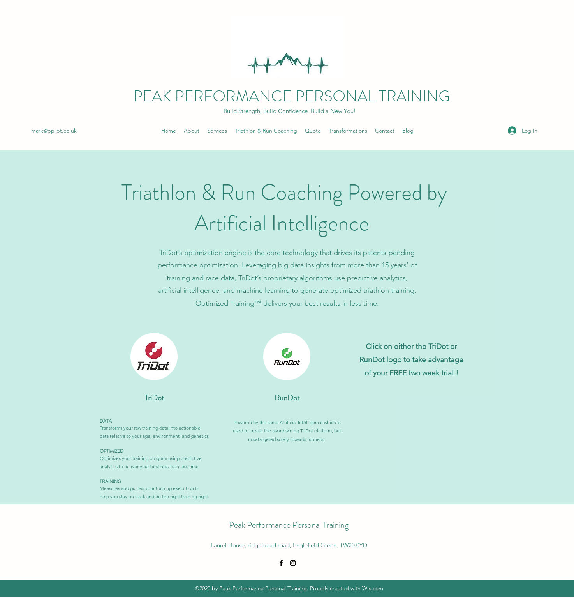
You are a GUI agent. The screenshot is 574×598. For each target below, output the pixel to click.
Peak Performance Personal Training (289, 525)
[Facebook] (281, 563)
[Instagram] (293, 563)
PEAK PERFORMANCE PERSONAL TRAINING (291, 96)
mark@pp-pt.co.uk (54, 130)
